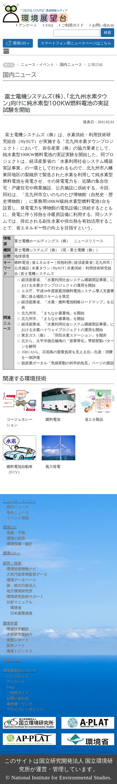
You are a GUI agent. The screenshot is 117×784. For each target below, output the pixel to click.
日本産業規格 (21, 613)
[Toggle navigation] (6, 51)
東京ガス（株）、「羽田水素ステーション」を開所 (64, 335)
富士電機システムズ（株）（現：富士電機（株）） (57, 250)
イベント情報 (17, 518)
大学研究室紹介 (19, 634)
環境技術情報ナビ (21, 569)
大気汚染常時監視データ (26, 574)
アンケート (26, 25)
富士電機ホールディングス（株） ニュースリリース (58, 241)
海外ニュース (17, 512)
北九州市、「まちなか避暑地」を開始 (52, 313)
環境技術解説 (17, 629)
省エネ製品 (94, 419)
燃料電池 (52, 419)
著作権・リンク (19, 704)
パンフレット (17, 676)
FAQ (48, 25)
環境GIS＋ (18, 43)
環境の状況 (15, 538)
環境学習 (10, 623)
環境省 (15, 608)
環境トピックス (19, 651)
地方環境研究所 (19, 591)
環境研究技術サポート (25, 597)
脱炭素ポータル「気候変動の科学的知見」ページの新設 (67, 363)
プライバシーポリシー (25, 709)
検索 (107, 32)
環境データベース (21, 580)
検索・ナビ (12, 660)
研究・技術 (12, 563)
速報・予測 (15, 533)
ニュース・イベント (37, 65)
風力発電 (52, 467)
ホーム (8, 65)
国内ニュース (71, 65)
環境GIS (10, 527)
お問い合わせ (101, 25)
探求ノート (15, 646)
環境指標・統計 (19, 544)
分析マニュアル (19, 602)
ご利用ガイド (71, 25)
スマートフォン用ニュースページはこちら (76, 43)
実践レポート (17, 640)
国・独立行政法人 (21, 585)
